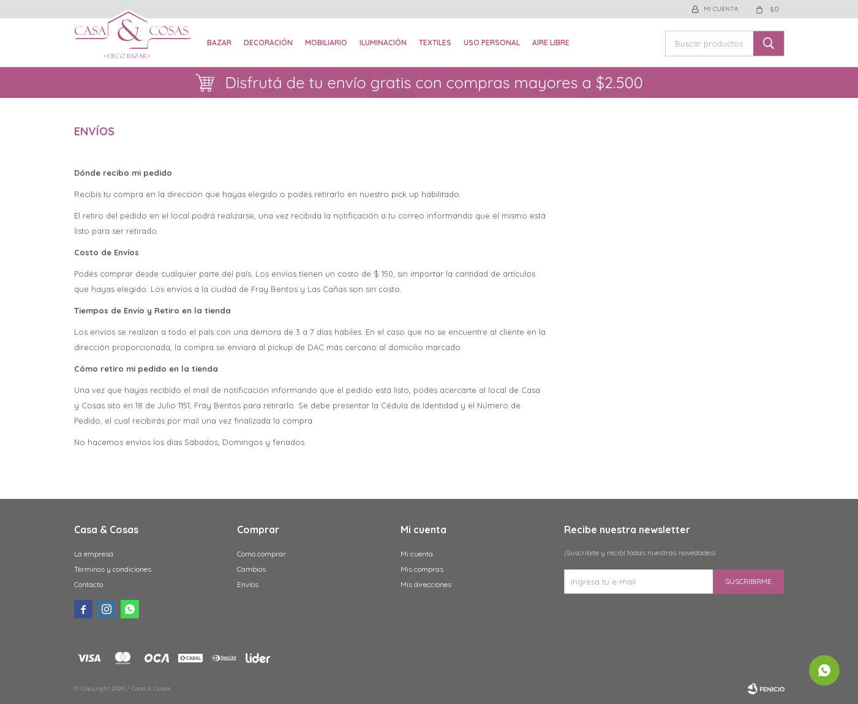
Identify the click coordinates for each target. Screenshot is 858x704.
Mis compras (422, 569)
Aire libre (551, 42)
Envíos (247, 584)
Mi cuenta (417, 553)
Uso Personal (492, 42)
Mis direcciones (426, 584)
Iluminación (383, 42)
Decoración (268, 42)
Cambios (251, 569)
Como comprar (261, 553)
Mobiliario (326, 42)
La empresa (93, 553)
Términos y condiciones (112, 569)
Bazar (219, 42)
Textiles (435, 42)
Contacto (88, 584)
